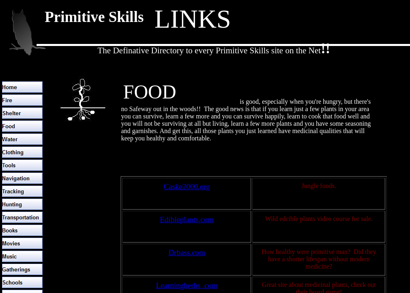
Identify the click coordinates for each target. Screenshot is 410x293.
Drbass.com (187, 252)
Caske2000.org (187, 186)
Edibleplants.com (187, 219)
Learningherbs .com (187, 285)
